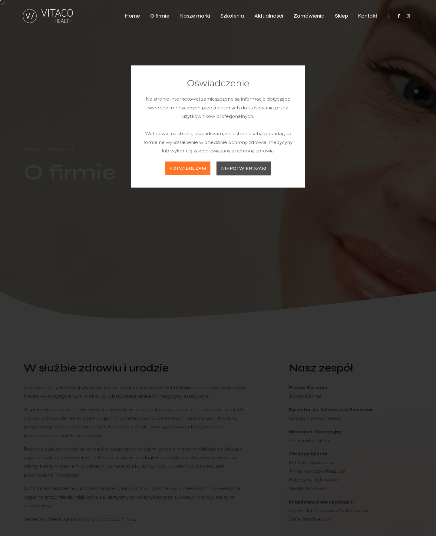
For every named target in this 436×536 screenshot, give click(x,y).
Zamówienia (309, 16)
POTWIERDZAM (188, 168)
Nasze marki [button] (195, 16)
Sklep (341, 16)
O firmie (159, 16)
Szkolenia (232, 16)
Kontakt (367, 16)
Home (132, 16)
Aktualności (268, 16)
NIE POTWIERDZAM (243, 168)
